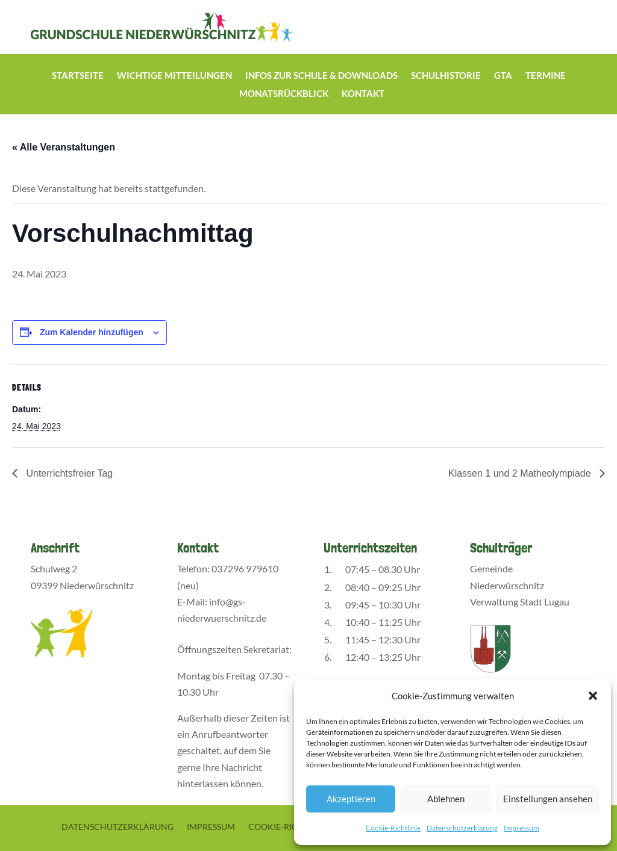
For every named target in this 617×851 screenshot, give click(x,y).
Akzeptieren (351, 798)
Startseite (78, 76)
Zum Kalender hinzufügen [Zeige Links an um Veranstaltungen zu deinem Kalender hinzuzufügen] (91, 332)
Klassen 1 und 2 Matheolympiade (521, 473)
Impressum (521, 827)
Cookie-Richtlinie (393, 827)
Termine (545, 76)
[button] (593, 696)
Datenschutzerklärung (462, 827)
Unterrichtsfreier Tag (68, 473)
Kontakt (363, 94)
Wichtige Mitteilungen (174, 76)
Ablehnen (446, 798)
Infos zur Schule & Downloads (321, 76)
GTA (503, 76)
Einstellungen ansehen (547, 798)
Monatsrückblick (283, 94)
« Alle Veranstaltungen (63, 147)
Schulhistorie (446, 76)
